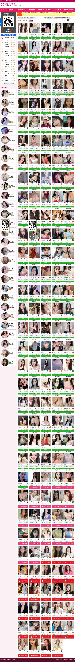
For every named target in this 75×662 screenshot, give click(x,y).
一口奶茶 (13, 261)
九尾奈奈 (13, 186)
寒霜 (12, 214)
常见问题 (49, 9)
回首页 (3, 9)
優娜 (12, 168)
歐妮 (12, 278)
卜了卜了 (13, 112)
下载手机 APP (8, 14)
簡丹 (12, 177)
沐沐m (12, 270)
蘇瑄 (12, 288)
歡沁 (12, 232)
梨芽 (12, 316)
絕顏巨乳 (13, 149)
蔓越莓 (12, 242)
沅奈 (12, 297)
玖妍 (12, 131)
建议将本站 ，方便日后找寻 (9, 1)
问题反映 (58, 9)
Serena (12, 204)
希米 (12, 363)
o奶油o (12, 334)
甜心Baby (13, 122)
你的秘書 (13, 140)
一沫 (12, 158)
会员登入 (32, 9)
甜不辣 (12, 196)
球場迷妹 (13, 307)
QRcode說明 (8, 31)
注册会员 (41, 9)
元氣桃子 (13, 224)
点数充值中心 (21, 9)
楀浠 (12, 325)
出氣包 (12, 344)
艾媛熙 (12, 102)
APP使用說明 (8, 29)
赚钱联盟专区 (68, 9)
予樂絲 (12, 94)
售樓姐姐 (13, 251)
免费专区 (11, 9)
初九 (12, 353)
